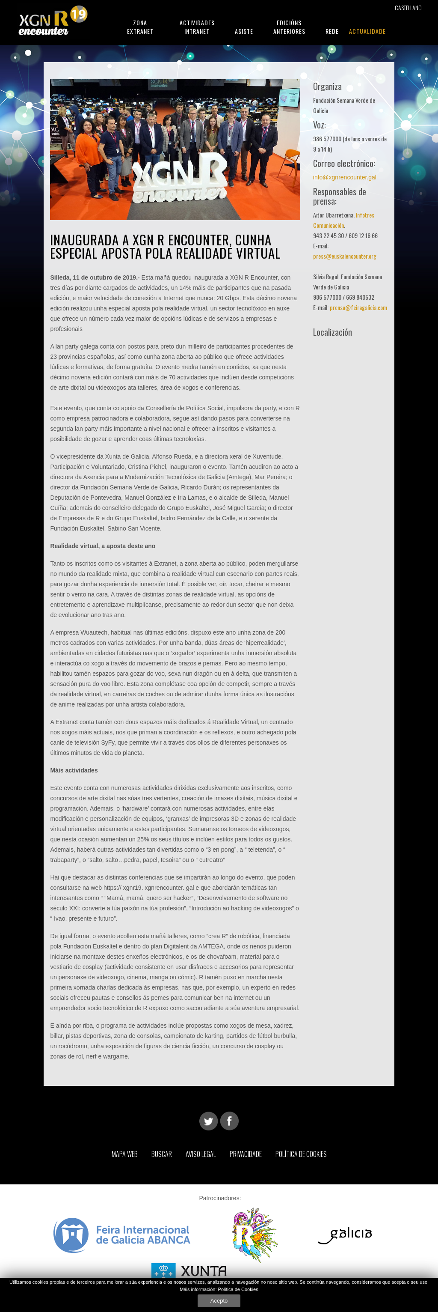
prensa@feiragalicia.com (358, 307)
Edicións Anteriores (289, 27)
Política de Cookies (238, 1289)
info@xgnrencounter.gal (344, 177)
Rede (332, 31)
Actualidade (367, 31)
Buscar (161, 1154)
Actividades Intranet (197, 27)
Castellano (408, 7)
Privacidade (246, 1154)
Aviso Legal (201, 1154)
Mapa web (125, 1154)
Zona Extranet (140, 27)
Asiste (244, 31)
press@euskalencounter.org (344, 255)
